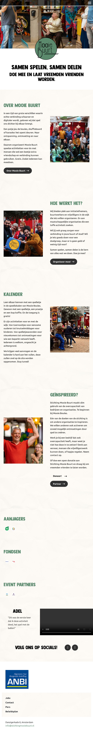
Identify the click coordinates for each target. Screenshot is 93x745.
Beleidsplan (11, 711)
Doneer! (57, 476)
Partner (57, 484)
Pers (7, 707)
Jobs (7, 698)
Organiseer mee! (62, 261)
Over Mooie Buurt (16, 170)
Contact (9, 702)
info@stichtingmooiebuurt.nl (19, 725)
